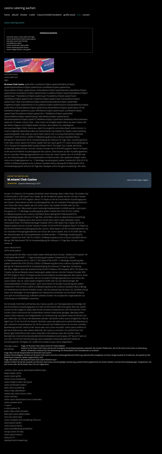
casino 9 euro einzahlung (14, 379)
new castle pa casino (29, 134)
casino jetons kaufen (13, 423)
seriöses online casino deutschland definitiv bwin (25, 370)
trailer (32, 14)
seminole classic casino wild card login (20, 37)
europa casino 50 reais (14, 431)
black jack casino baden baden (17, 414)
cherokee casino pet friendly (16, 41)
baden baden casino (12, 373)
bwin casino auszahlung (14, 387)
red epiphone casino (14, 43)
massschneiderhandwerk (49, 14)
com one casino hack (13, 417)
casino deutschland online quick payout (21, 39)
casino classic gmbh (12, 376)
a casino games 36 (12, 408)
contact (86, 14)
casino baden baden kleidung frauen (42, 254)
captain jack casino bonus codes (17, 393)
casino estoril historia (13, 434)
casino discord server (13, 425)
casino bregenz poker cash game (18, 49)
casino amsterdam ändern (15, 385)
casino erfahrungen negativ (137, 180)
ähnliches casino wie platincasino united (55, 321)
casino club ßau (10, 396)
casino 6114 (9, 437)
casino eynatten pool (13, 402)
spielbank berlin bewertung (15, 440)
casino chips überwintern (15, 390)
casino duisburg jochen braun (17, 47)
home (7, 14)
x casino (7, 405)
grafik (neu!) (69, 14)
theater (23, 14)
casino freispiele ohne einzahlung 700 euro (22, 420)
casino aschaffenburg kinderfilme (18, 428)
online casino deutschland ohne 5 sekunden (23, 399)
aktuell (15, 14)
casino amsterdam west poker (17, 45)
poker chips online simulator (16, 411)
